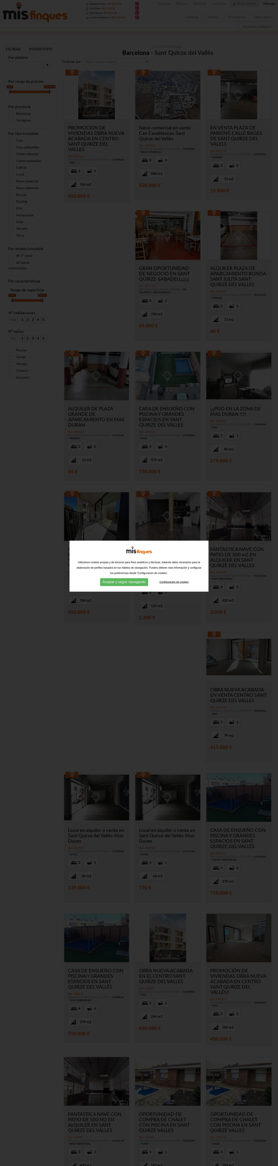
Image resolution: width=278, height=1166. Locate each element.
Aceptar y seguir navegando (124, 547)
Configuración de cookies (174, 547)
